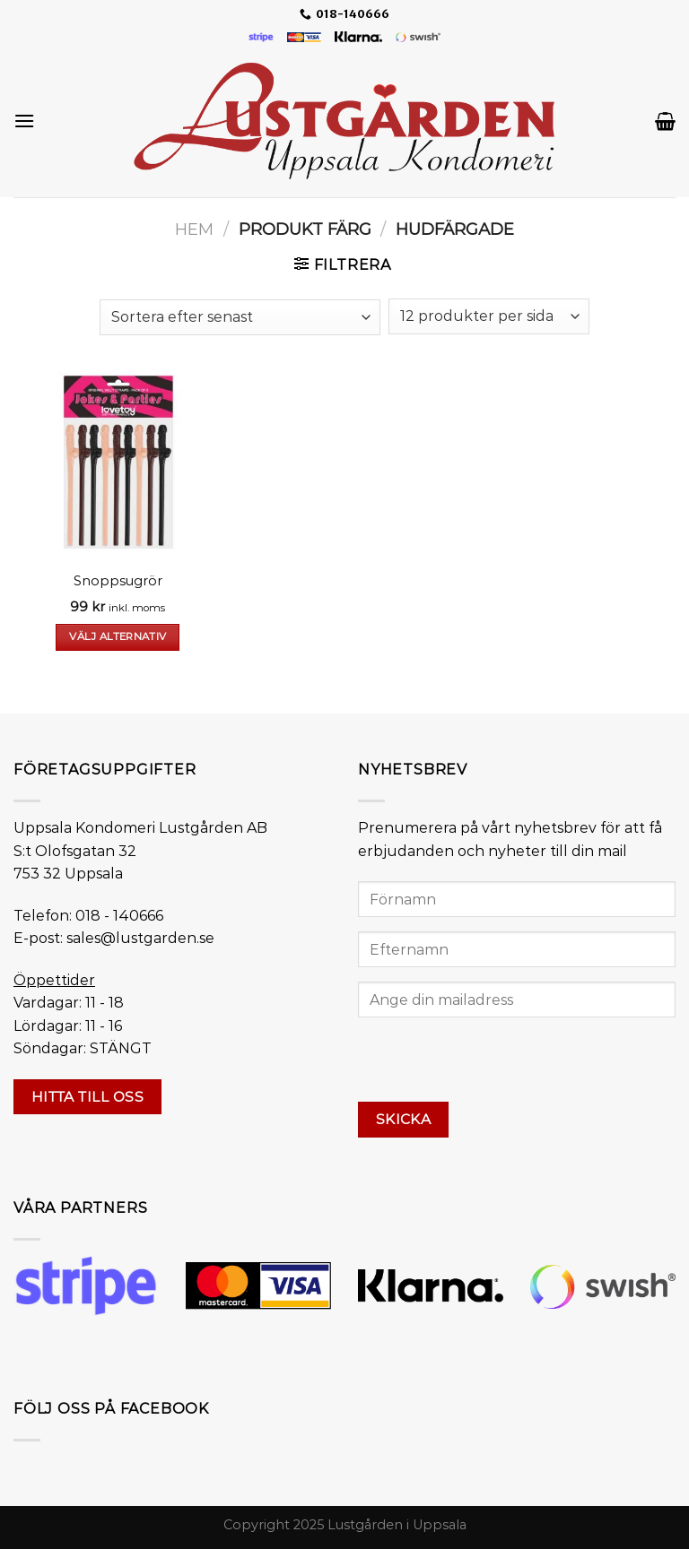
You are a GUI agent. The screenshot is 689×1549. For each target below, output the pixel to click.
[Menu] (24, 121)
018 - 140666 (119, 915)
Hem (194, 229)
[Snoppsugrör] (117, 462)
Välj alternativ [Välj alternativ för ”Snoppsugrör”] (117, 636)
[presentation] (494, 1067)
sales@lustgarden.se (140, 938)
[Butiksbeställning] (240, 317)
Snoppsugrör (118, 581)
